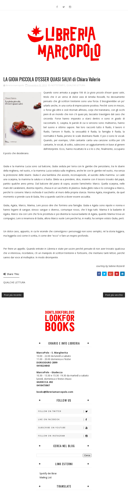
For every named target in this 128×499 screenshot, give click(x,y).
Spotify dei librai (48, 473)
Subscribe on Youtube (64, 427)
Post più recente (13, 294)
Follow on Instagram (64, 436)
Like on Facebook (64, 419)
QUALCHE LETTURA (75, 85)
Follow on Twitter (64, 411)
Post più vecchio (114, 294)
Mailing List (46, 477)
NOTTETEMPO (58, 85)
